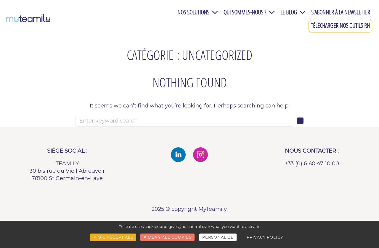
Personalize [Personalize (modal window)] (218, 237)
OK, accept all (113, 237)
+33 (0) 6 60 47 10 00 (312, 163)
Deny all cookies (167, 237)
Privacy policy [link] (265, 237)
